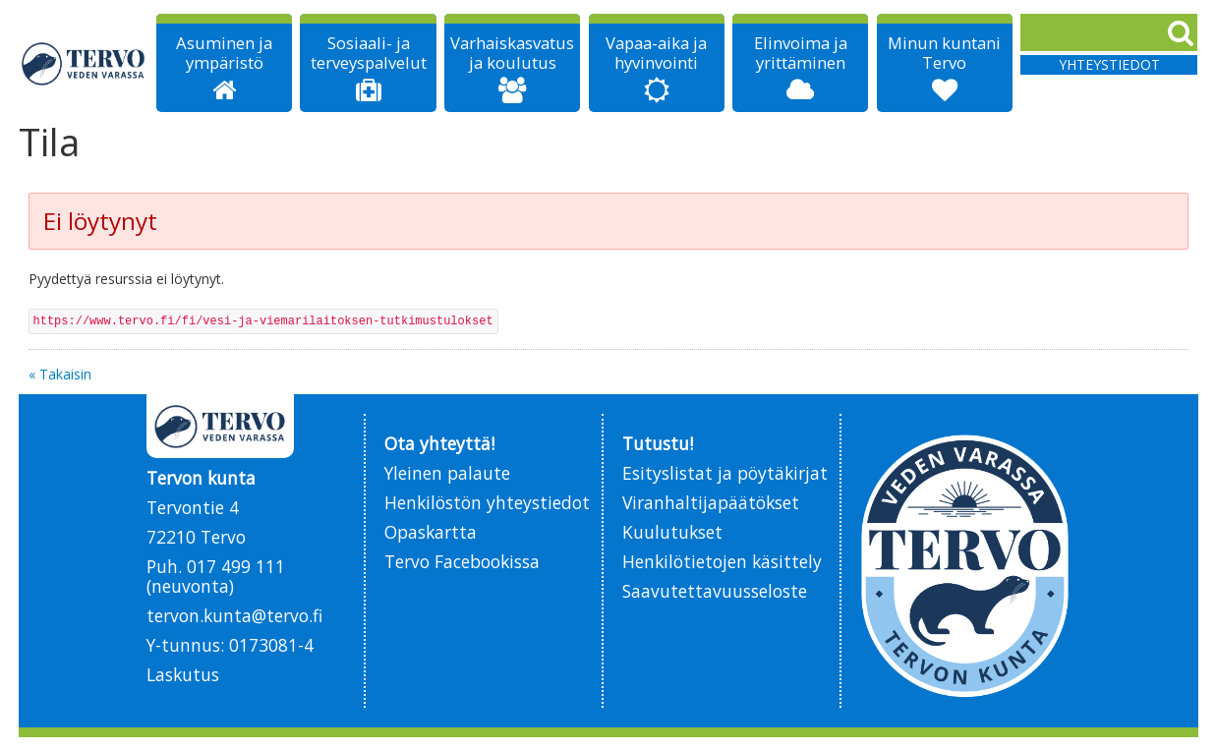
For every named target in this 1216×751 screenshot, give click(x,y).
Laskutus (182, 674)
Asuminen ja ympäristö (224, 53)
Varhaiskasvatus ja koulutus (512, 53)
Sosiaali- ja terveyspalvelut (369, 53)
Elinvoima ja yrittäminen (800, 53)
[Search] (1108, 32)
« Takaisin (60, 374)
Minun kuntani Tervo (944, 53)
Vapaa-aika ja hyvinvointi (656, 53)
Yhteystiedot (1109, 64)
